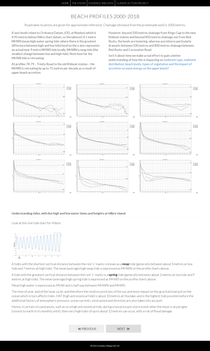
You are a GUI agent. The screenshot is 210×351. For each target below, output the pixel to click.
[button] (86, 329)
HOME (65, 3)
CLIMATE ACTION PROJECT (132, 3)
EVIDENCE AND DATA (101, 3)
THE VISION (79, 3)
